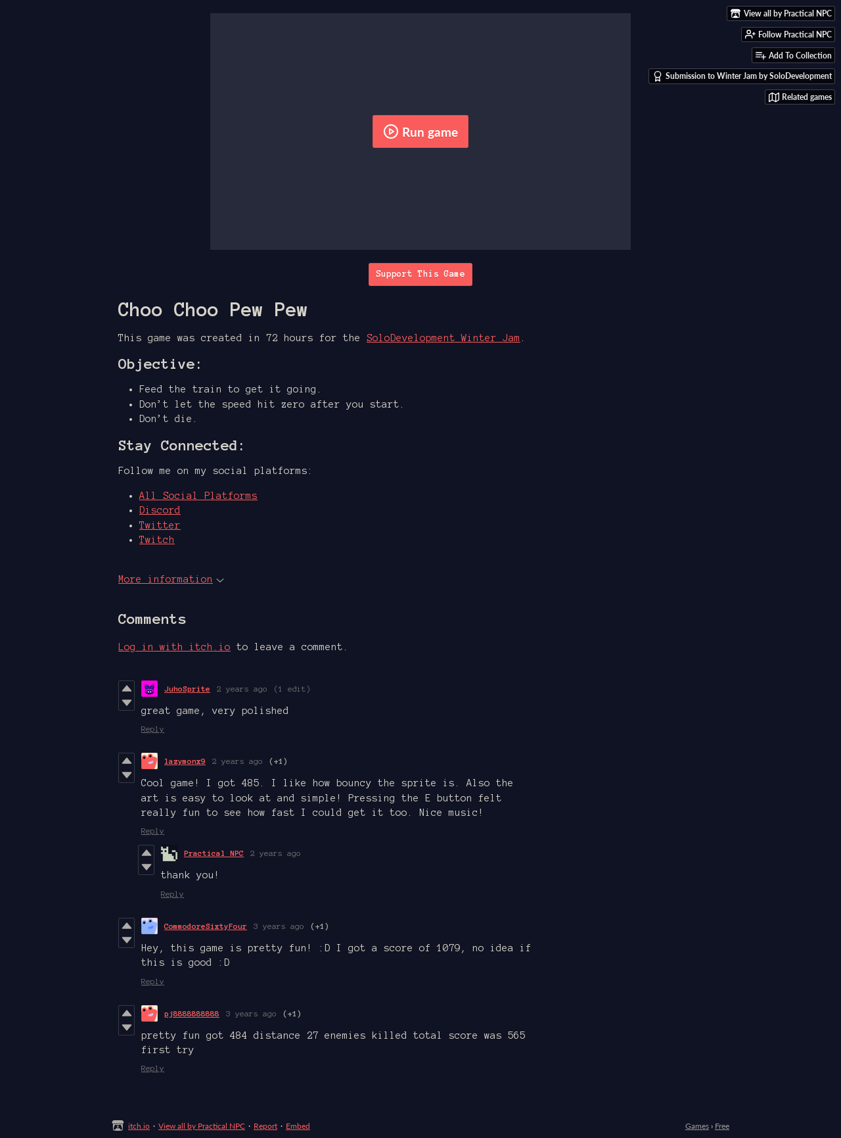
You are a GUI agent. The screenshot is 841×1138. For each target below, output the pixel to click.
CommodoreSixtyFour (205, 926)
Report (265, 1126)
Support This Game (420, 274)
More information (171, 579)
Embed (298, 1126)
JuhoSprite (187, 688)
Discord (160, 510)
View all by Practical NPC (201, 1126)
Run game (420, 131)
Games (697, 1126)
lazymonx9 (185, 761)
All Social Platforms (198, 495)
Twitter (160, 525)
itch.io (139, 1126)
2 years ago (242, 688)
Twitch (157, 539)
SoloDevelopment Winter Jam (443, 338)
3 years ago (279, 926)
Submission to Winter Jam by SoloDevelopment (742, 76)
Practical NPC (214, 853)
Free (722, 1126)
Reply (152, 728)
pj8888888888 (191, 1013)
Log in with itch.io (174, 647)
